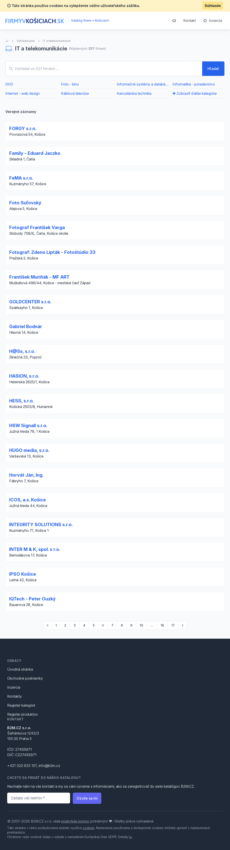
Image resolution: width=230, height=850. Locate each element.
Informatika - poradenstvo (193, 84)
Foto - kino (70, 84)
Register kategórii (21, 705)
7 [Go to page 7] (112, 625)
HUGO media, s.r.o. (29, 450)
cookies (89, 828)
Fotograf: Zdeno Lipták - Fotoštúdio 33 (52, 252)
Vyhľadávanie (26, 41)
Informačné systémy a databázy (143, 84)
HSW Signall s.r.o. (28, 425)
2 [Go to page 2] (65, 625)
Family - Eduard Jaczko (34, 153)
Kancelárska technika (134, 93)
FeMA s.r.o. (21, 178)
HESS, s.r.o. (21, 401)
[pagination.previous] (47, 625)
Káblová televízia (75, 93)
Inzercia (212, 20)
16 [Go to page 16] (162, 625)
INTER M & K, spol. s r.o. (34, 549)
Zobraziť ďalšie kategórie (194, 93)
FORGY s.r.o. (22, 128)
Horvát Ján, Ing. (26, 475)
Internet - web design (22, 93)
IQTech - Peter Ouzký (32, 599)
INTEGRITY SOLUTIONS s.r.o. (41, 524)
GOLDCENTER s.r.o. (30, 301)
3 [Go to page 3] (75, 625)
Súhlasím (213, 5)
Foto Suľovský (25, 202)
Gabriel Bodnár (25, 326)
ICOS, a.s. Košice (27, 500)
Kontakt (189, 20)
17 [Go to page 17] (173, 625)
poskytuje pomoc (75, 821)
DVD (9, 84)
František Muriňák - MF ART (39, 277)
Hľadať (213, 68)
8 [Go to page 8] (122, 625)
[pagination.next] (182, 625)
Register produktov (22, 714)
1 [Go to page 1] (56, 625)
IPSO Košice (22, 574)
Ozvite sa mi (87, 798)
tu (130, 837)
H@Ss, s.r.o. (22, 351)
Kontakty (14, 696)
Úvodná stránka (20, 669)
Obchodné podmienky (25, 678)
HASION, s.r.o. (24, 376)
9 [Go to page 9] (131, 625)
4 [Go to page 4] (84, 625)
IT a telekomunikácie (57, 41)
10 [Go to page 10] (141, 625)
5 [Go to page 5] (94, 625)
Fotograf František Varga (37, 227)
